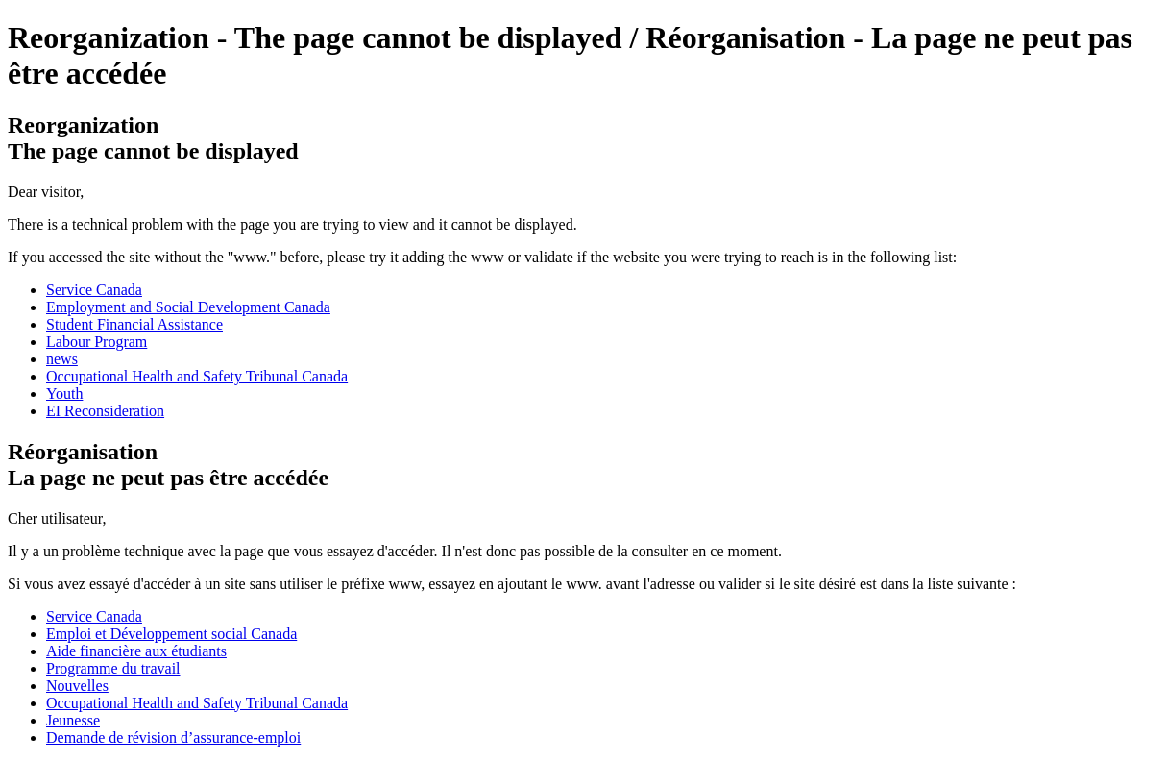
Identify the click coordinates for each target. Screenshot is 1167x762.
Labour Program (96, 341)
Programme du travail (113, 668)
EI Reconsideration (105, 411)
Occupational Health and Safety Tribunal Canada (197, 376)
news (62, 359)
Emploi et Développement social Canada (171, 634)
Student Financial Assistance (134, 324)
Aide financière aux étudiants (136, 651)
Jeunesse (73, 720)
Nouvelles (77, 685)
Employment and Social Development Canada (188, 307)
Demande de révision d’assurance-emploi (173, 737)
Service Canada (94, 290)
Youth (64, 393)
